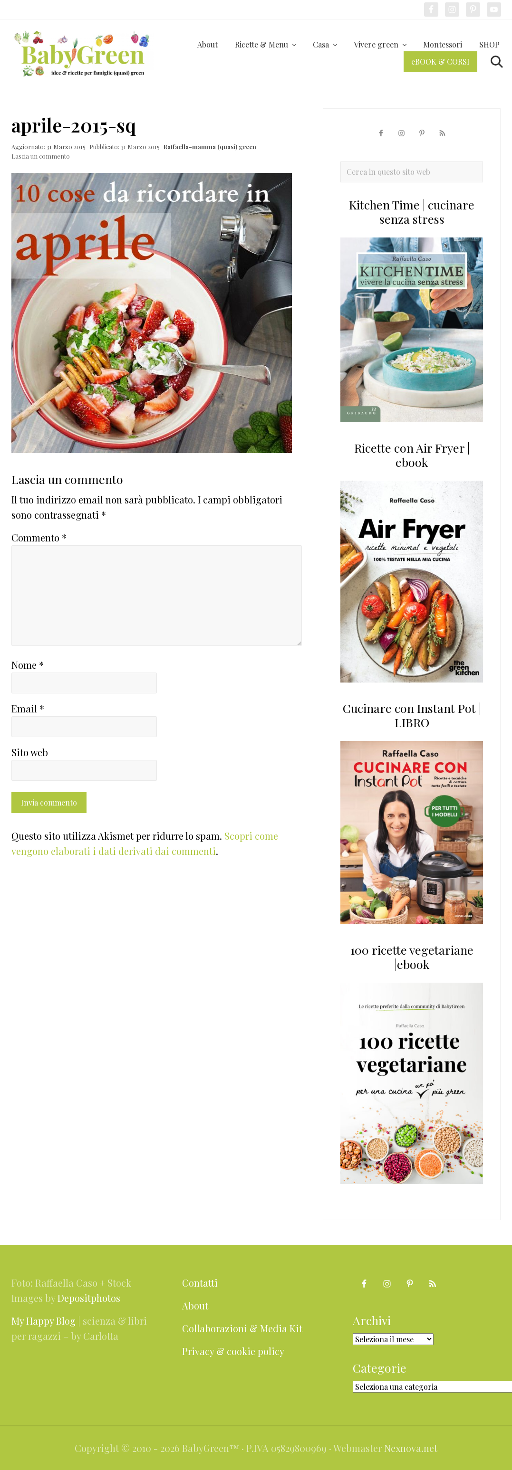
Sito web (29, 752)
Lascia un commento (40, 156)
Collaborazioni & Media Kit (242, 1328)
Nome (27, 664)
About (195, 1305)
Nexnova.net (410, 1448)
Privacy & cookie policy (233, 1351)
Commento (39, 537)
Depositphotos (89, 1297)
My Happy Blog (43, 1320)
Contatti (200, 1282)
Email (27, 708)
